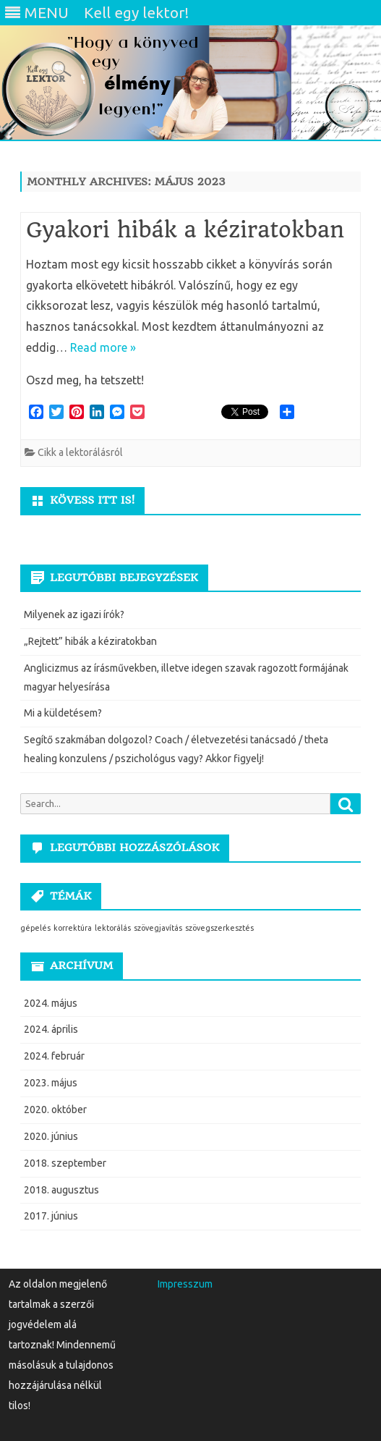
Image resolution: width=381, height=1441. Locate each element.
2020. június (51, 1136)
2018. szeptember (65, 1163)
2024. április (51, 1029)
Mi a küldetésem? (63, 713)
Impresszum (185, 1284)
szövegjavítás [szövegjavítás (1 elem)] (158, 928)
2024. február (54, 1056)
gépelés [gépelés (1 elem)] (35, 928)
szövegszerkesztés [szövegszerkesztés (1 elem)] (219, 928)
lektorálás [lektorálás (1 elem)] (113, 928)
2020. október (55, 1109)
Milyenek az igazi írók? (74, 614)
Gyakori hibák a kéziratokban (185, 229)
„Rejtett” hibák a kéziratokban (90, 641)
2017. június (51, 1216)
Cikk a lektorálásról (80, 452)
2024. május (50, 1003)
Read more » (103, 347)
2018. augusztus (61, 1190)
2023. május (50, 1083)
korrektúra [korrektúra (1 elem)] (72, 928)
